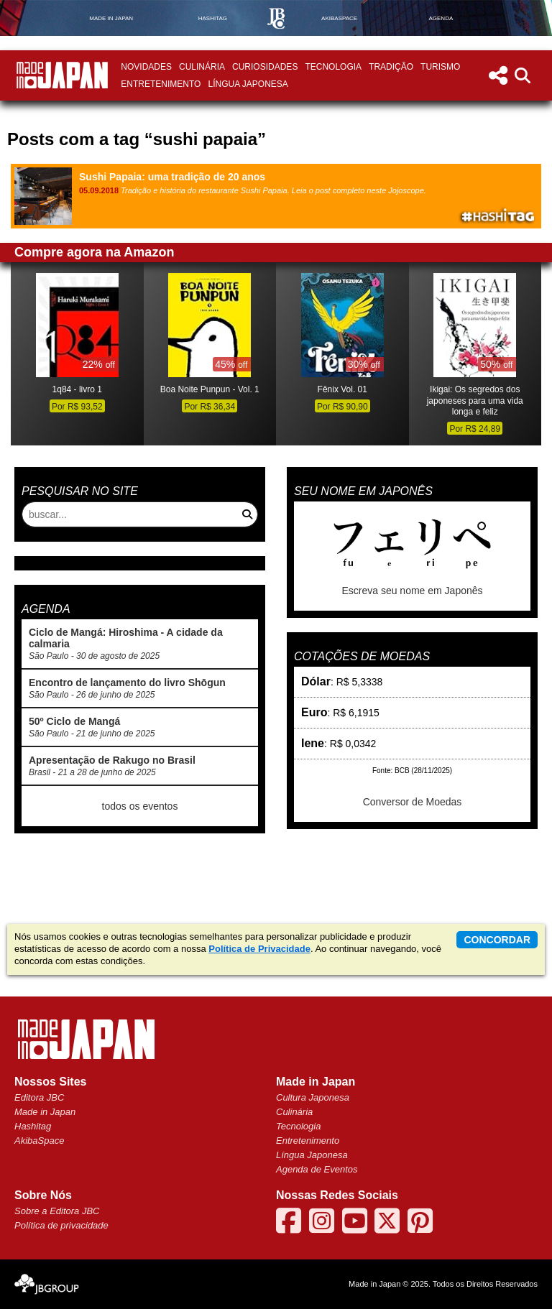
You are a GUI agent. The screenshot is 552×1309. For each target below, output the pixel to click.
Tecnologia (333, 67)
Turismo (440, 67)
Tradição (391, 67)
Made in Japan (44, 1111)
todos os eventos (140, 806)
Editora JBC (39, 1097)
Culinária (202, 67)
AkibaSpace (39, 1140)
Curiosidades (265, 67)
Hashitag (32, 1126)
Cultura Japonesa (312, 1097)
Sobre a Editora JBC (57, 1211)
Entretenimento (161, 84)
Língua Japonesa (248, 84)
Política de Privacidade (259, 948)
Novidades (146, 67)
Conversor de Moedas (412, 802)
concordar (497, 939)
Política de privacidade (61, 1225)
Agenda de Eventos (316, 1169)
